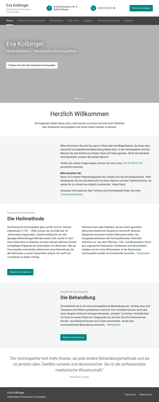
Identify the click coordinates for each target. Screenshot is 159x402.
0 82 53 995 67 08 (133, 163)
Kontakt (128, 20)
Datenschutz (146, 394)
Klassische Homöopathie (31, 20)
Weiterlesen (143, 253)
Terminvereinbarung (108, 20)
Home (9, 20)
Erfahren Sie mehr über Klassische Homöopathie (32, 65)
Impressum (130, 394)
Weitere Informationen (20, 272)
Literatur (88, 20)
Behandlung (56, 20)
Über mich (73, 20)
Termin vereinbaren (141, 8)
